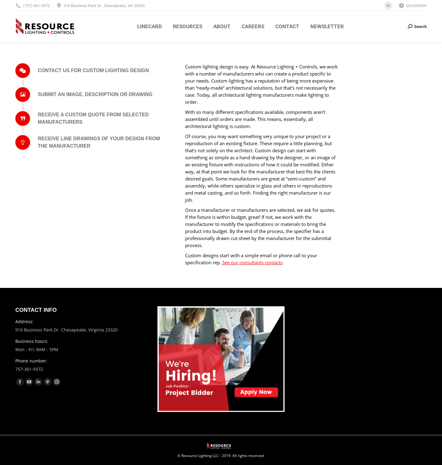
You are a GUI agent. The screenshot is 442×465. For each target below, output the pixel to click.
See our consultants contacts (252, 262)
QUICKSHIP (416, 5)
